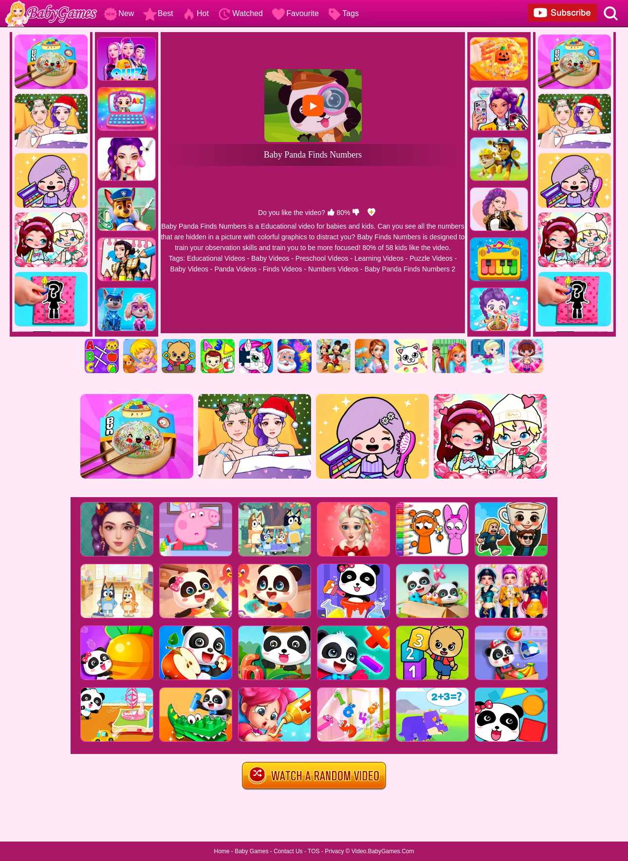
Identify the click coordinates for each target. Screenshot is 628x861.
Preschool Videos (322, 258)
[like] (331, 212)
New (119, 13)
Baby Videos (270, 258)
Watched (240, 13)
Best (158, 13)
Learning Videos (379, 258)
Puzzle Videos (430, 258)
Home (221, 851)
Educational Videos (216, 258)
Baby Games (251, 851)
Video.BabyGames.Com (382, 851)
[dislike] (356, 212)
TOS (313, 851)
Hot (195, 13)
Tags (343, 13)
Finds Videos (282, 269)
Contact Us (288, 851)
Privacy (334, 851)
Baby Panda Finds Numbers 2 (410, 269)
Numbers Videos (333, 269)
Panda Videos (235, 269)
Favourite (295, 13)
